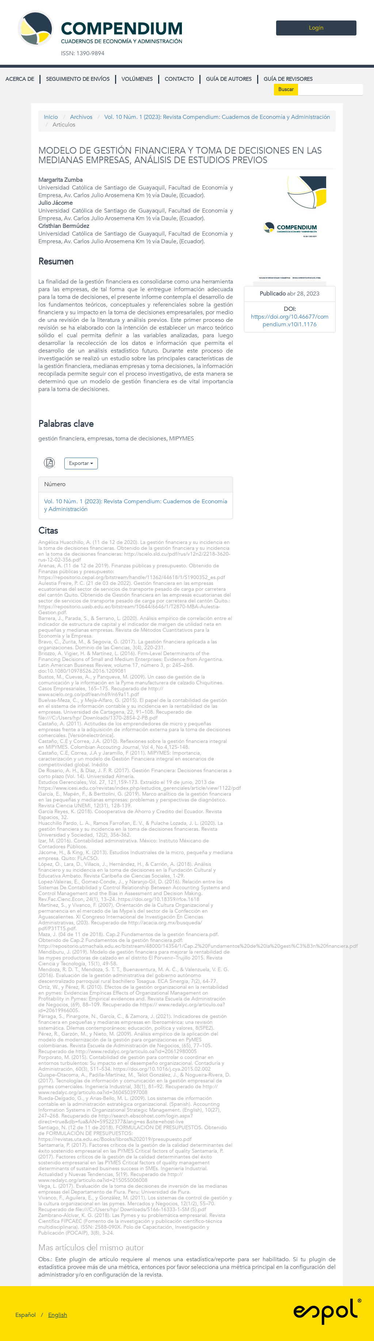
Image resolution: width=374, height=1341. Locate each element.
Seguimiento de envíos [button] (78, 79)
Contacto (179, 79)
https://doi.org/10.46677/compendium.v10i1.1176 (290, 320)
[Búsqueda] (330, 89)
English (57, 1315)
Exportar (81, 463)
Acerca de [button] (19, 79)
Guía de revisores (288, 79)
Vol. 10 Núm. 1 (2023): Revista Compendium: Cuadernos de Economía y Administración (217, 117)
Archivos (81, 117)
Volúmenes (137, 79)
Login (316, 28)
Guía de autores (229, 79)
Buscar (286, 89)
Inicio (51, 117)
